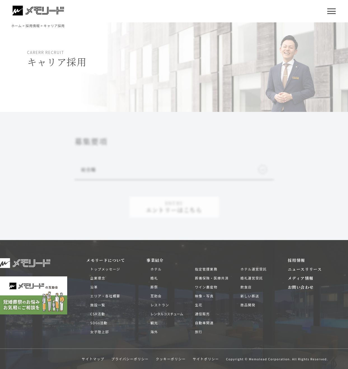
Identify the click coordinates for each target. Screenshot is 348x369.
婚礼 (154, 278)
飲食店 (246, 287)
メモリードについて (105, 260)
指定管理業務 (206, 269)
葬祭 (154, 287)
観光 (154, 322)
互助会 (156, 295)
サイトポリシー (206, 358)
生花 (198, 304)
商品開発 (248, 304)
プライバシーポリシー (130, 358)
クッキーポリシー (171, 358)
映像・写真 (204, 295)
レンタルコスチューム (166, 313)
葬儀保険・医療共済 (212, 278)
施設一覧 (97, 304)
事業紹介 (155, 260)
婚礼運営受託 (251, 278)
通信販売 (202, 313)
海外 (154, 331)
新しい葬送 (249, 295)
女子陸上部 (99, 331)
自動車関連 (204, 322)
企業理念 (97, 278)
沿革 (94, 287)
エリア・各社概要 (105, 295)
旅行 (198, 331)
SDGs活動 (99, 322)
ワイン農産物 (206, 287)
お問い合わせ (301, 287)
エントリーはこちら (174, 207)
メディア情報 (300, 278)
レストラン (159, 304)
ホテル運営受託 (253, 269)
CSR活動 (97, 313)
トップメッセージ (105, 269)
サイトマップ (93, 358)
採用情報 (296, 260)
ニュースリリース (305, 269)
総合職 (174, 169)
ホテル (156, 269)
